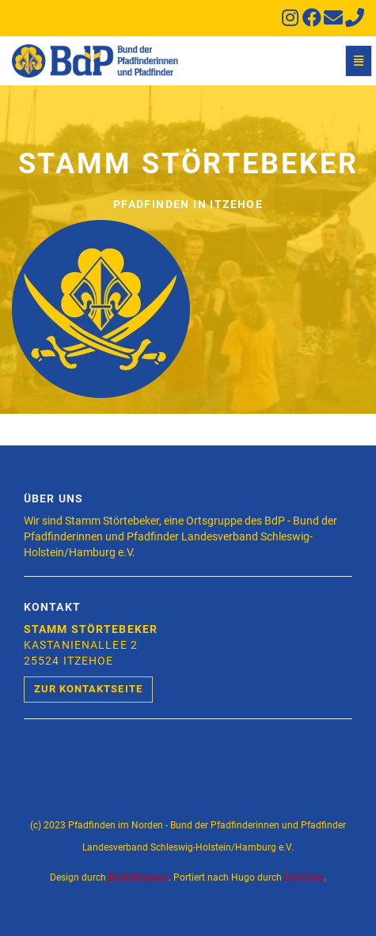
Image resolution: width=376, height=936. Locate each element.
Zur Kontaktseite (88, 689)
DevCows (304, 877)
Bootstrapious (138, 877)
